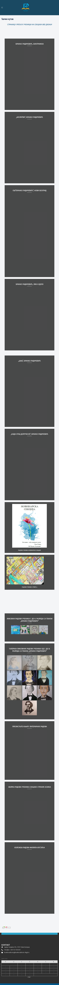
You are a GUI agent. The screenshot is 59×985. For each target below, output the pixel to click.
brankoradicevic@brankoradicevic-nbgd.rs (16, 952)
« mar (28, 977)
